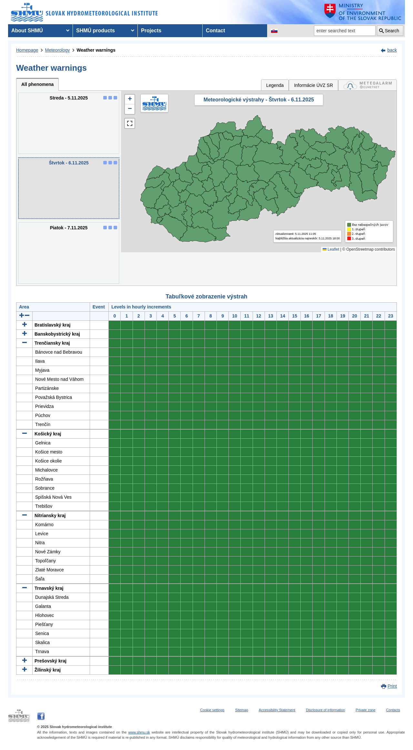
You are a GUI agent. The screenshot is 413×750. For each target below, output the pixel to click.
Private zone (365, 710)
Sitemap (241, 710)
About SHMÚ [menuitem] (27, 30)
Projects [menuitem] (151, 30)
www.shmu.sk (139, 732)
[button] (130, 99)
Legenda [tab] (275, 85)
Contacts (393, 710)
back (392, 50)
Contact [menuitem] (215, 30)
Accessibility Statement (277, 710)
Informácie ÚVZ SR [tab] (313, 85)
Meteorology (57, 50)
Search (392, 30)
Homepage (27, 50)
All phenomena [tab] (37, 84)
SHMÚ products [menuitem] (95, 30)
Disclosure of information (325, 710)
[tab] (367, 85)
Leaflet (331, 249)
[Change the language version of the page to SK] (274, 30)
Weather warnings (96, 50)
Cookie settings (212, 710)
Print (392, 686)
